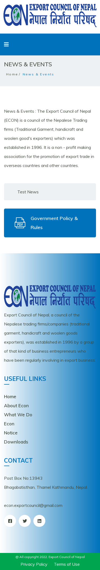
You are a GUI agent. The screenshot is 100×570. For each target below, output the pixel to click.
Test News (28, 191)
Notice (11, 432)
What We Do (18, 414)
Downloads (16, 442)
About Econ (16, 405)
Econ (9, 423)
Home (12, 74)
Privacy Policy (34, 564)
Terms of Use (67, 564)
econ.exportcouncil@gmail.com (33, 505)
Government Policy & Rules (46, 222)
